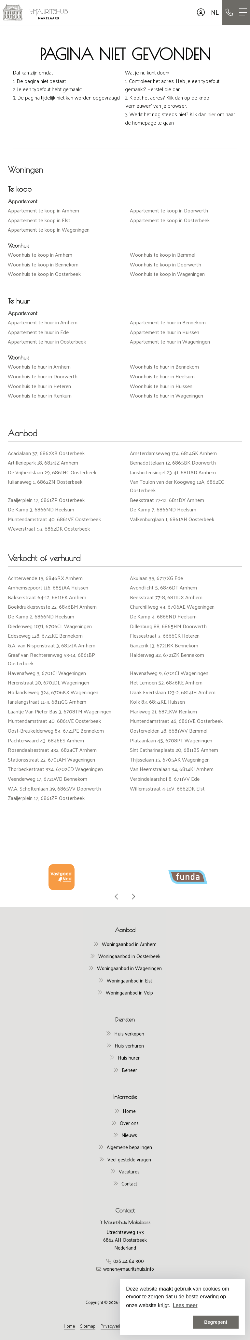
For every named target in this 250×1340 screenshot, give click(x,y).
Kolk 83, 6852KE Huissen (157, 701)
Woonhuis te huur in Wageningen (166, 395)
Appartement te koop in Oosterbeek (170, 220)
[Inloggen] (201, 12)
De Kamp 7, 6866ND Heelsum (163, 509)
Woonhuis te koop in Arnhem (40, 254)
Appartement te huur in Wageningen (170, 341)
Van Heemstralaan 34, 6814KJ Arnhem (172, 769)
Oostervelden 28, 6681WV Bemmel (168, 730)
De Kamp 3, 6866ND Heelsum (41, 509)
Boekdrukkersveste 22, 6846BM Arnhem (52, 606)
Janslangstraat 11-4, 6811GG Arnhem (47, 701)
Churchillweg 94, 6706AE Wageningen (172, 606)
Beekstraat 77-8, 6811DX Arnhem (166, 597)
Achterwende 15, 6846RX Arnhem (45, 578)
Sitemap (87, 1326)
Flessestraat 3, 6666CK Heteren (165, 635)
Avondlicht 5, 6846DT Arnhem (163, 587)
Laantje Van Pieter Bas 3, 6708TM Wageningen (59, 711)
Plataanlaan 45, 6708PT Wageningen (171, 740)
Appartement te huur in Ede (38, 332)
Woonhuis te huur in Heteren (39, 386)
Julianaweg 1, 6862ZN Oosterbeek (45, 481)
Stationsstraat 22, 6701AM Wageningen (51, 759)
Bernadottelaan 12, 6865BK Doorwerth (173, 462)
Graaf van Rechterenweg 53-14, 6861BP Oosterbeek (51, 659)
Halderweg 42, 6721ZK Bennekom (167, 654)
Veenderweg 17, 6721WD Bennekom (47, 778)
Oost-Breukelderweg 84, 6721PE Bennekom (56, 730)
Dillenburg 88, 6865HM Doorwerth (168, 626)
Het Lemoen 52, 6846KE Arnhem (166, 682)
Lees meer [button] (185, 1305)
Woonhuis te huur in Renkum (40, 395)
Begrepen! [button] (215, 1322)
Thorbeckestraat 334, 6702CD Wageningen (55, 769)
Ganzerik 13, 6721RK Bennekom (164, 645)
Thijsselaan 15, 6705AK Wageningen (170, 759)
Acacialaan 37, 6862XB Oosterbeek (46, 453)
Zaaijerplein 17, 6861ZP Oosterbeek (46, 500)
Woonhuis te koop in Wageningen (167, 273)
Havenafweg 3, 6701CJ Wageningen (47, 673)
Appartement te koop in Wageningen (49, 229)
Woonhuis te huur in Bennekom (164, 366)
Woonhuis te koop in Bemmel (162, 254)
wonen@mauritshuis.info (128, 1269)
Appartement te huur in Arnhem (42, 322)
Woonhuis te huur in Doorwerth (42, 376)
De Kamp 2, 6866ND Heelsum (41, 616)
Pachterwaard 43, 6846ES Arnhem (46, 740)
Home (69, 1326)
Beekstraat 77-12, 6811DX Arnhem (167, 500)
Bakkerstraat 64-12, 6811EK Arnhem (47, 597)
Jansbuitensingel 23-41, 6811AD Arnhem (173, 472)
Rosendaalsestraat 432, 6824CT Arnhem (52, 749)
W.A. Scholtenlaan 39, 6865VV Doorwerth (54, 788)
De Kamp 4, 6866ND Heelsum (163, 616)
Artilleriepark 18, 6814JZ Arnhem (43, 462)
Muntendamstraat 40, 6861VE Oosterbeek (54, 519)
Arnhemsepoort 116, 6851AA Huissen (48, 587)
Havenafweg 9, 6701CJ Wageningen (169, 673)
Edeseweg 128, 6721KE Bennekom (45, 635)
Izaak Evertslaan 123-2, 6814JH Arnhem (172, 692)
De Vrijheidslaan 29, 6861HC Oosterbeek (52, 472)
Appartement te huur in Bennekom (168, 322)
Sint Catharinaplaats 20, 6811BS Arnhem (174, 749)
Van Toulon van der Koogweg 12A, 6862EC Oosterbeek (177, 486)
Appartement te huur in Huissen (164, 332)
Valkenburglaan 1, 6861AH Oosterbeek (172, 519)
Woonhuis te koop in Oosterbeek (44, 273)
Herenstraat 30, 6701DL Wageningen (48, 682)
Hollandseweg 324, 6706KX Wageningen (53, 692)
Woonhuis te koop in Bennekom (43, 264)
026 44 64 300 (128, 1261)
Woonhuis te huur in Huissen (161, 386)
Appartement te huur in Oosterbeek (47, 341)
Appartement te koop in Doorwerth (169, 210)
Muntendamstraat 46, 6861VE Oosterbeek (176, 720)
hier (212, 114)
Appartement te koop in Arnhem (43, 210)
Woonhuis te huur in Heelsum (162, 376)
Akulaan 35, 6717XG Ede (156, 578)
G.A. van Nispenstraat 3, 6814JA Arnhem (51, 645)
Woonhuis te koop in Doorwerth (165, 264)
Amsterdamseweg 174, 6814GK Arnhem (173, 453)
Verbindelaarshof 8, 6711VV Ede (165, 778)
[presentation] (116, 896)
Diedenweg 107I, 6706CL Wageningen (50, 626)
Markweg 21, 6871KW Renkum (163, 711)
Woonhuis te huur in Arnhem (39, 366)
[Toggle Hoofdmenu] (243, 12)
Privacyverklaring (116, 1326)
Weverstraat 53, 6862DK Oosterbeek (49, 528)
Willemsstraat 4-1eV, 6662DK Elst (167, 788)
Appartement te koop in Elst (39, 220)
